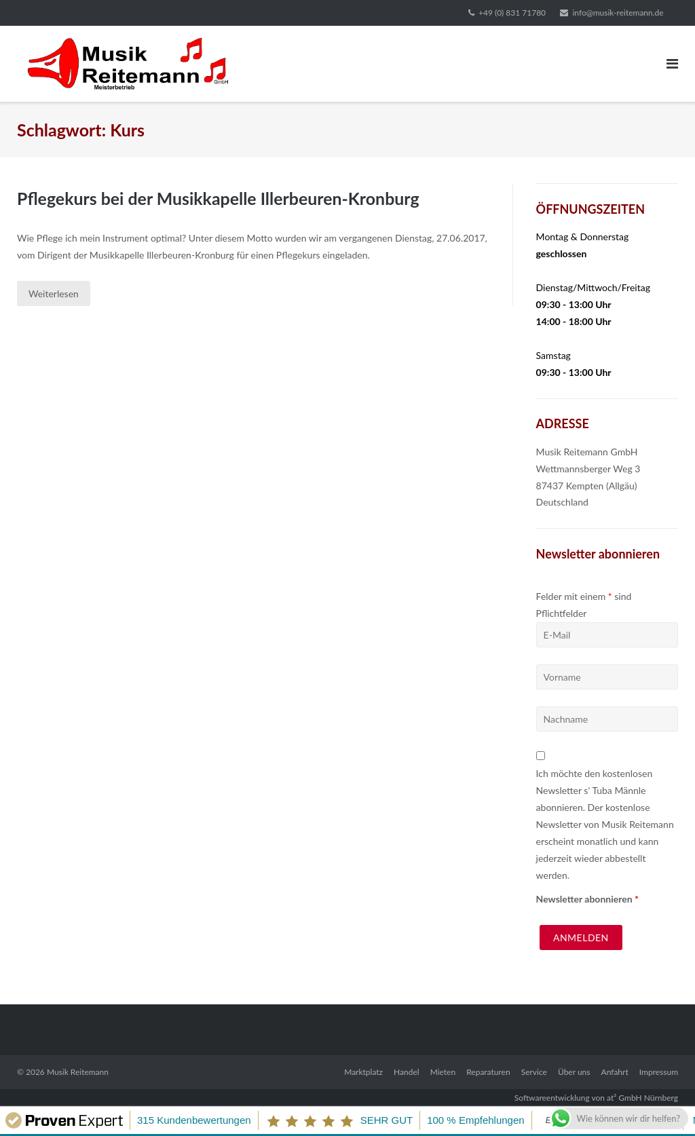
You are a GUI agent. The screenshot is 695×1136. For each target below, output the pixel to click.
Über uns (574, 1072)
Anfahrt (614, 1072)
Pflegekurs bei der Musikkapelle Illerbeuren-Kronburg (219, 198)
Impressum (658, 1072)
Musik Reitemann (78, 1072)
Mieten (442, 1072)
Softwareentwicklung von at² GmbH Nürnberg (596, 1098)
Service (534, 1072)
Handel (406, 1072)
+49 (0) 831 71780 (512, 12)
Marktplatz (363, 1072)
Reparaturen (488, 1072)
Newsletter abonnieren (587, 899)
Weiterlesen (54, 293)
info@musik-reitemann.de (617, 12)
